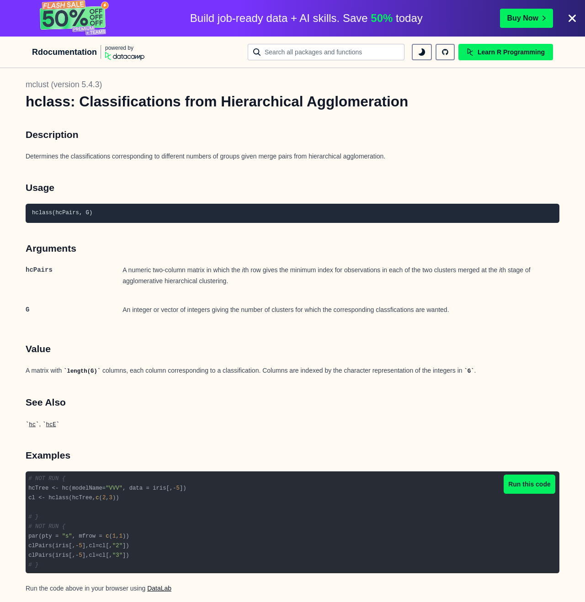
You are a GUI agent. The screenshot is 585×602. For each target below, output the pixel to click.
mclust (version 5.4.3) (64, 84)
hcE (51, 425)
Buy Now (526, 18)
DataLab (159, 588)
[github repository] (445, 52)
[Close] (572, 18)
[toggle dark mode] (422, 52)
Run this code (529, 484)
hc (32, 425)
